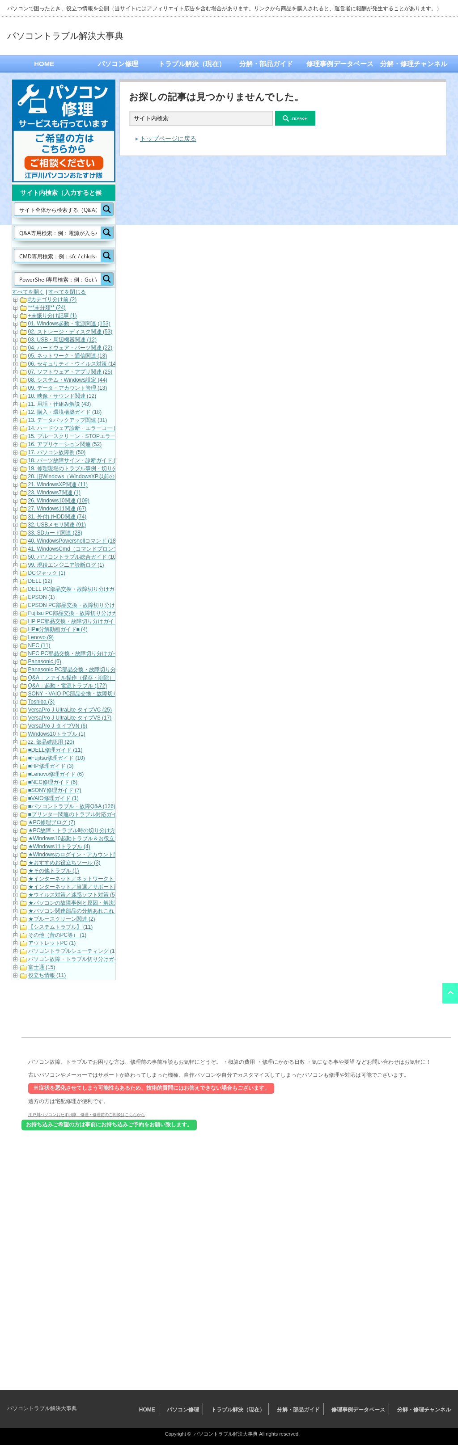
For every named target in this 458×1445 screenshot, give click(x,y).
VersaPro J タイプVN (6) (58, 726)
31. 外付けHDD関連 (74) (57, 517)
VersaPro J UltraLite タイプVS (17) (70, 718)
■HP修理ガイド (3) (51, 766)
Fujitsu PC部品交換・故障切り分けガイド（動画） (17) (94, 614)
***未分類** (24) (47, 308)
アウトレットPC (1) (52, 943)
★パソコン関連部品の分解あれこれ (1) (75, 911)
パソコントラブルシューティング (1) (72, 951)
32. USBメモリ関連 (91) (57, 525)
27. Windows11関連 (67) (57, 509)
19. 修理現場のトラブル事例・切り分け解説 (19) (86, 469)
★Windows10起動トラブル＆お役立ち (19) (79, 839)
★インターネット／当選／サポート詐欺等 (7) (83, 887)
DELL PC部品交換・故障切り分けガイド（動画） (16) (93, 589)
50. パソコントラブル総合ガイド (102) (74, 557)
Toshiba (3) (41, 702)
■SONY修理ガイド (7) (54, 791)
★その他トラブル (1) (53, 871)
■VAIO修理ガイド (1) (53, 799)
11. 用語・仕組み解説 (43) (59, 404)
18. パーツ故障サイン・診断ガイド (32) (75, 461)
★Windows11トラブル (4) (59, 847)
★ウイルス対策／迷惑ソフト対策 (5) (72, 895)
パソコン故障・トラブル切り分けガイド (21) (82, 959)
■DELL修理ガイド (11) (55, 750)
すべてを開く (28, 292)
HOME (44, 63)
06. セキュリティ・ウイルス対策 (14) (73, 364)
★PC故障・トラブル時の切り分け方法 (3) (78, 831)
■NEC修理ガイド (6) (53, 782)
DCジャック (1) (46, 573)
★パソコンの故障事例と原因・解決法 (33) (79, 903)
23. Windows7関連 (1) (54, 493)
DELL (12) (40, 581)
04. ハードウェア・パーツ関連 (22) (70, 348)
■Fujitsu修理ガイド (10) (56, 758)
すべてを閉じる (67, 292)
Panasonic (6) (44, 662)
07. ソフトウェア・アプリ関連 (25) (70, 372)
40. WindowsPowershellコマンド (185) (74, 541)
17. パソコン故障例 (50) (57, 453)
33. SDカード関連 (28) (55, 533)
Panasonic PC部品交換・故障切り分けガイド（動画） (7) (97, 670)
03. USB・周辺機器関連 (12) (62, 340)
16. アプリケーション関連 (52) (65, 445)
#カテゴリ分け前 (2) (52, 300)
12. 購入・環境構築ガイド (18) (65, 412)
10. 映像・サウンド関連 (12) (62, 396)
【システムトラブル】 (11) (60, 927)
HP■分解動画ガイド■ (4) (58, 630)
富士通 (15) (41, 968)
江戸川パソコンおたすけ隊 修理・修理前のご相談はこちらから (86, 1114)
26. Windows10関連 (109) (58, 501)
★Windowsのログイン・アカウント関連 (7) (80, 855)
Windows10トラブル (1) (56, 734)
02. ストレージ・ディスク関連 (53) (70, 332)
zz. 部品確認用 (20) (51, 742)
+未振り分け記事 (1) (52, 316)
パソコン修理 (118, 63)
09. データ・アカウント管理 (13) (67, 388)
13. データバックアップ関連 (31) (67, 420)
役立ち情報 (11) (47, 976)
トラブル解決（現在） (191, 63)
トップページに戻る (168, 138)
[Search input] (58, 209)
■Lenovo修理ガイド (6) (56, 774)
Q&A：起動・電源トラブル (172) (67, 686)
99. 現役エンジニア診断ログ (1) (66, 565)
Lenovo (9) (41, 638)
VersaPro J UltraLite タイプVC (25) (70, 710)
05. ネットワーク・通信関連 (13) (67, 356)
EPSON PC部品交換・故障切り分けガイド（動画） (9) (94, 605)
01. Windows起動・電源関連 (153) (69, 324)
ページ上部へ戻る (450, 993)
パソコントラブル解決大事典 (65, 36)
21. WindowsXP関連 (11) (58, 485)
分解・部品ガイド (266, 63)
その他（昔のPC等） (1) (57, 935)
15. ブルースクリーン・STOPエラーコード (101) (87, 437)
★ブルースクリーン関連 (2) (61, 919)
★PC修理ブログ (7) (52, 823)
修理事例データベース (339, 63)
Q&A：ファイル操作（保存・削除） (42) (77, 678)
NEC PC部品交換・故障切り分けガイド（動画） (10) (92, 654)
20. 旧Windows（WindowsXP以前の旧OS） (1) (84, 477)
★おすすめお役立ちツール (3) (64, 863)
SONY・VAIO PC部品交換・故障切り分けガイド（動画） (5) (101, 694)
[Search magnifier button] (107, 209)
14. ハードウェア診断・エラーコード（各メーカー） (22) (97, 428)
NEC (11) (39, 646)
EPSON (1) (41, 597)
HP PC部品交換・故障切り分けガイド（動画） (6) (88, 622)
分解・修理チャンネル (413, 63)
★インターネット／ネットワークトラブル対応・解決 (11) (98, 879)
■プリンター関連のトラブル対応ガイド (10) (81, 815)
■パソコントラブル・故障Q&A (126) (71, 807)
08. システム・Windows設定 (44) (67, 380)
